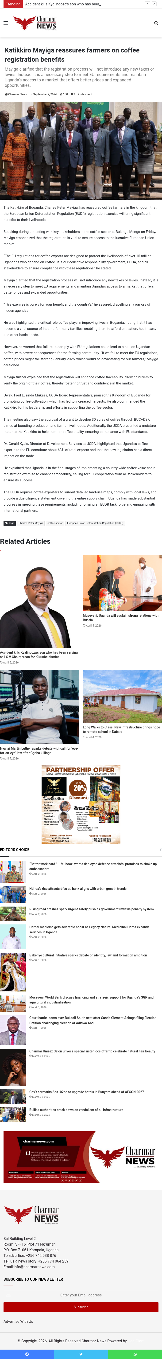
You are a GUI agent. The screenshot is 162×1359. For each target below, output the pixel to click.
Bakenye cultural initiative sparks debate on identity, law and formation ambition (88, 955)
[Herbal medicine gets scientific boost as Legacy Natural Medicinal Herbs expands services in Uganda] (13, 936)
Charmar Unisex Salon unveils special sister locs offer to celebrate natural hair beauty (92, 1051)
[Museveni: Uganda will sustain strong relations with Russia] (122, 583)
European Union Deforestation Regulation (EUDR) (95, 523)
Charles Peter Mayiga (31, 523)
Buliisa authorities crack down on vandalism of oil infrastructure (76, 1110)
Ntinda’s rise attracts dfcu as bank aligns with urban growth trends (78, 889)
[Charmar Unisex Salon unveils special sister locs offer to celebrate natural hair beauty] (13, 1067)
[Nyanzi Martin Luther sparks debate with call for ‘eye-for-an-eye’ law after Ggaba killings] (39, 707)
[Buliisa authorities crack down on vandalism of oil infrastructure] (13, 1114)
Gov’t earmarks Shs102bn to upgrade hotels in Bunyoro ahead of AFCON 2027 (86, 1092)
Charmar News (17, 94)
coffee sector (55, 523)
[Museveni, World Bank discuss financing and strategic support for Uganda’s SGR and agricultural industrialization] (13, 1003)
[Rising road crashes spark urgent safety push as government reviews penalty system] (13, 914)
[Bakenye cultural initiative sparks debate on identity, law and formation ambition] (13, 972)
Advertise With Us (18, 1321)
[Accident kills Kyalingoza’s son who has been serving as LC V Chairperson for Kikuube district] (39, 601)
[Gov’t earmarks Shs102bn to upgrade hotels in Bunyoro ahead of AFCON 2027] (13, 1096)
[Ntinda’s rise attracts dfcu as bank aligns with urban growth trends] (13, 894)
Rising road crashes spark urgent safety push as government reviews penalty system (91, 909)
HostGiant (136, 1341)
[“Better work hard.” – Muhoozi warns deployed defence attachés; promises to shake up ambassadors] (13, 872)
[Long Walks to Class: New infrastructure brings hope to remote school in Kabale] (122, 696)
